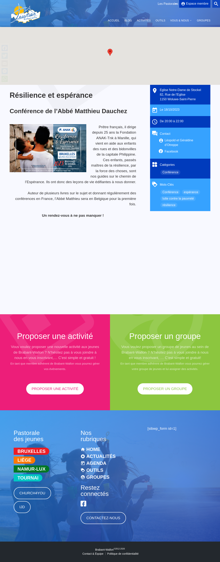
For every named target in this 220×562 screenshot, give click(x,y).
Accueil (114, 20)
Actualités (101, 456)
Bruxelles (31, 451)
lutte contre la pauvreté (178, 198)
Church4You (32, 493)
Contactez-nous (103, 518)
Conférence (170, 172)
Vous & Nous (179, 20)
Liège (24, 460)
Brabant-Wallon (110, 549)
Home (93, 449)
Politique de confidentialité (123, 553)
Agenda (96, 463)
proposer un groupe (165, 389)
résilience (168, 205)
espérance (191, 192)
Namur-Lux (31, 469)
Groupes (203, 20)
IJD (22, 507)
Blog (128, 20)
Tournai (28, 477)
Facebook (171, 151)
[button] (110, 52)
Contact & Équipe (92, 553)
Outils (160, 20)
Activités (144, 20)
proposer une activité (55, 389)
